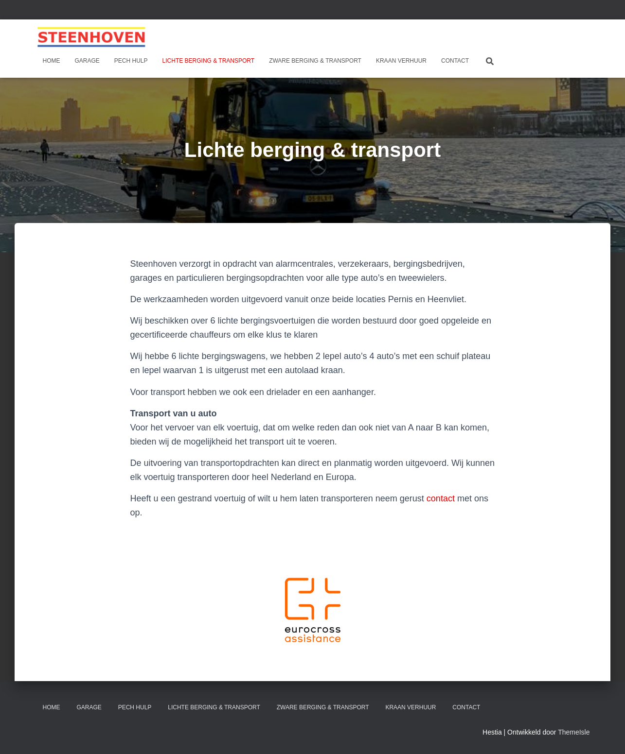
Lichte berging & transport (208, 60)
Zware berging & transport (315, 60)
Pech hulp (131, 60)
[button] (312, 609)
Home (51, 60)
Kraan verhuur (401, 60)
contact (441, 498)
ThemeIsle (573, 732)
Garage (87, 60)
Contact (455, 60)
